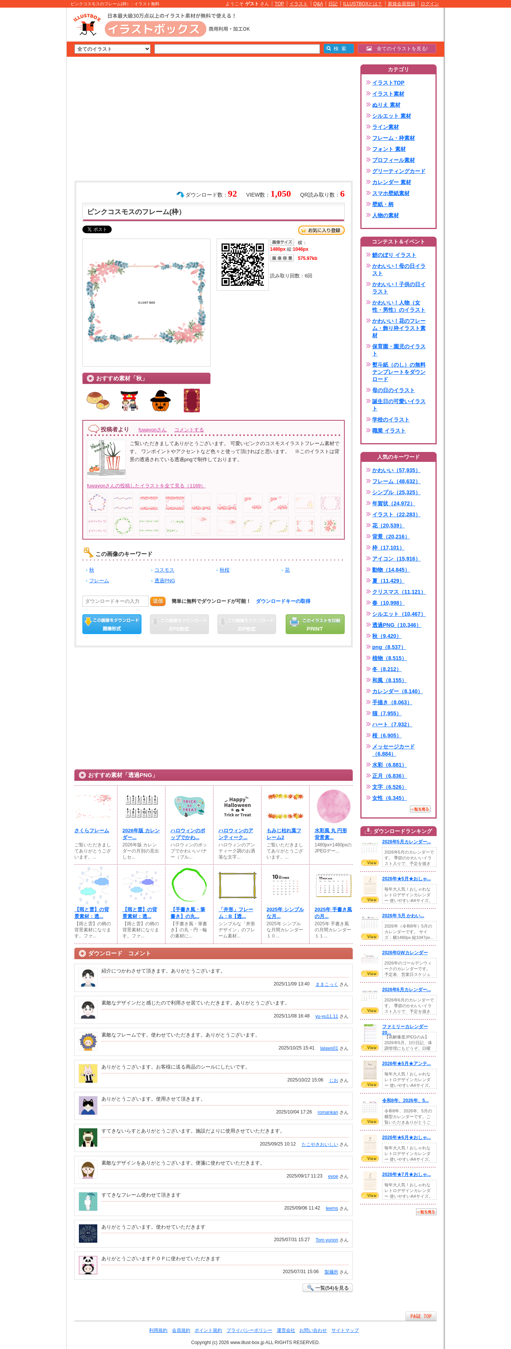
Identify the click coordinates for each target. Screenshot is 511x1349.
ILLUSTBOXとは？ (362, 3)
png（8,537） (389, 647)
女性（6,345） (389, 798)
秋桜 (225, 570)
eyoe (333, 1176)
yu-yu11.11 (326, 1016)
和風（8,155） (389, 680)
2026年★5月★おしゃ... (406, 878)
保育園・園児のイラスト (399, 350)
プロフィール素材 (393, 160)
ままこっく (326, 984)
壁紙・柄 (383, 204)
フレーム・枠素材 (393, 138)
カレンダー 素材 (391, 182)
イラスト (298, 3)
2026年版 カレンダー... (141, 834)
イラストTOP (388, 83)
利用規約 (158, 1330)
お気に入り (321, 230)
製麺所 (331, 1272)
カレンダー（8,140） (397, 691)
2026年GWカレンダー (405, 952)
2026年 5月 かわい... (403, 915)
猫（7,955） (387, 713)
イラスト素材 (388, 94)
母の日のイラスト (393, 390)
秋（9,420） (387, 636)
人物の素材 (385, 215)
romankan (328, 1112)
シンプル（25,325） (396, 492)
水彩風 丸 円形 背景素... (331, 834)
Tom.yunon (327, 1240)
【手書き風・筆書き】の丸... (187, 913)
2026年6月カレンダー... (406, 989)
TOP (279, 3)
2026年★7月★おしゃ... (406, 1174)
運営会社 (286, 1330)
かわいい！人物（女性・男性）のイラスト (399, 306)
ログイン (430, 3)
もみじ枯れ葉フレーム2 (284, 834)
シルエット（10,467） (399, 614)
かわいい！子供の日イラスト (399, 288)
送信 (158, 601)
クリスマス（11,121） (399, 592)
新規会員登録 (401, 3)
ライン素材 (385, 127)
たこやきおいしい (320, 1144)
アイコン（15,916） (396, 559)
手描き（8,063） (392, 702)
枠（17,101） (388, 548)
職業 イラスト (389, 431)
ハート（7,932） (392, 724)
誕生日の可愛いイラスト (399, 405)
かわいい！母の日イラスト (399, 269)
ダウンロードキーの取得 (283, 601)
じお (333, 1080)
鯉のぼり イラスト (394, 255)
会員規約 (181, 1330)
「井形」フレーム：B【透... (236, 913)
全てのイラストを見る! (397, 48)
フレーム (99, 580)
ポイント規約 (208, 1330)
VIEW (370, 863)
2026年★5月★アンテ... (406, 1063)
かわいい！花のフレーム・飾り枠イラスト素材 (399, 328)
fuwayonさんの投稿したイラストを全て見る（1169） (146, 486)
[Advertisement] (30, 125)
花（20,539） (388, 525)
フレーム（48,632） (396, 481)
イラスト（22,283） (396, 514)
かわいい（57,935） (396, 470)
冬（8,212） (387, 669)
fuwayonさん (152, 430)
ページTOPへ (421, 1316)
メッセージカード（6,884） (393, 750)
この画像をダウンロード (111, 624)
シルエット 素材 (391, 116)
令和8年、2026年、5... (405, 1100)
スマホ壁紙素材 (391, 193)
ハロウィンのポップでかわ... (187, 834)
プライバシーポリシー (249, 1330)
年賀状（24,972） (393, 503)
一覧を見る (420, 809)
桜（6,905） (387, 735)
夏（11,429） (388, 581)
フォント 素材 (389, 149)
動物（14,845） (391, 570)
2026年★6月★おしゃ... (406, 1137)
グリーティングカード (399, 171)
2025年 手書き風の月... (333, 913)
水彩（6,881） (389, 765)
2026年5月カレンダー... (406, 841)
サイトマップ (345, 1330)
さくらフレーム (91, 830)
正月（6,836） (389, 776)
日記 (332, 3)
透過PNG (164, 580)
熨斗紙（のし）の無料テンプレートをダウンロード (399, 372)
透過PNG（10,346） (396, 625)
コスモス (164, 570)
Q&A (318, 3)
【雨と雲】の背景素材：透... (91, 913)
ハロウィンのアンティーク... (236, 834)
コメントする (189, 430)
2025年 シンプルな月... (285, 913)
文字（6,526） (389, 787)
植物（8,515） (389, 658)
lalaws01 (329, 1048)
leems (332, 1208)
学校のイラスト (391, 420)
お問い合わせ (313, 1330)
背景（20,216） (391, 537)
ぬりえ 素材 (386, 105)
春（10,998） (388, 603)
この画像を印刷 (315, 624)
